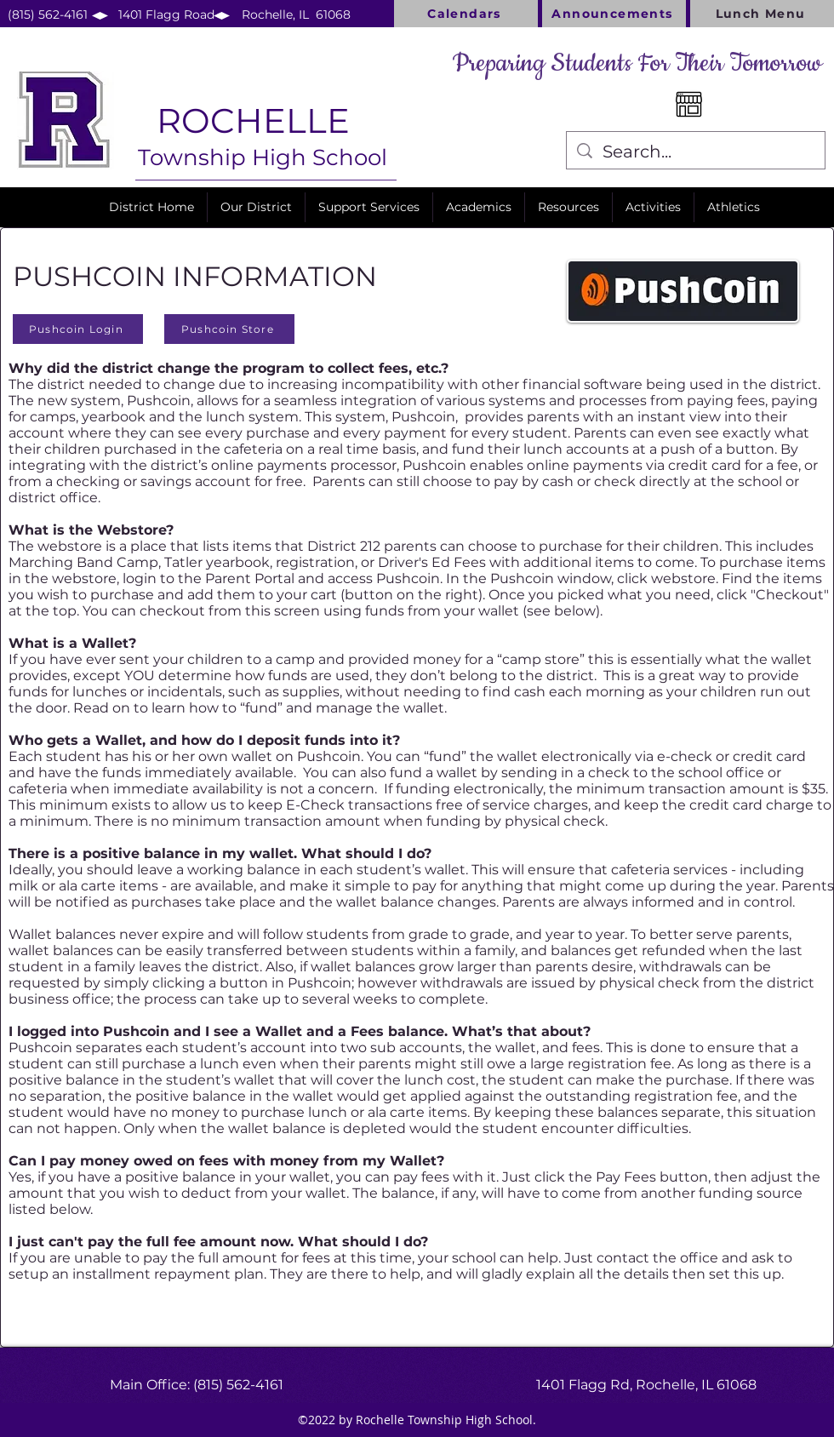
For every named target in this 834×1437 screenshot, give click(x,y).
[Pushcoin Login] (78, 329)
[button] (256, 207)
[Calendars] (466, 13)
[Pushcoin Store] (229, 329)
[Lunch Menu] (762, 13)
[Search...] (696, 151)
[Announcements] (614, 13)
